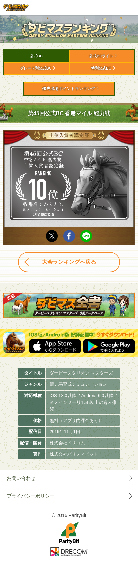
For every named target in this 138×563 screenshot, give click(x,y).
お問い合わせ (21, 478)
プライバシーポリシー (30, 496)
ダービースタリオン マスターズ (16, 7)
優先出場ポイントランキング (68, 88)
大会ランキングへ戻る (69, 262)
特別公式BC (101, 68)
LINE (86, 236)
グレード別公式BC (36, 68)
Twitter (52, 236)
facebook (69, 236)
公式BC (36, 56)
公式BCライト (101, 56)
